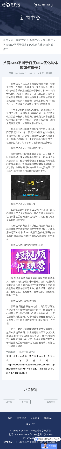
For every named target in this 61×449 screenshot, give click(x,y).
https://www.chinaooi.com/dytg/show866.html (29, 364)
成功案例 (35, 418)
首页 (10, 418)
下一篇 (24, 402)
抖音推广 (48, 40)
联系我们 (30, 424)
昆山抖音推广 (22, 442)
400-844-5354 (44, 5)
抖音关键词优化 (27, 352)
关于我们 (21, 418)
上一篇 (9, 402)
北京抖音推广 (36, 442)
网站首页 (21, 40)
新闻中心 (34, 40)
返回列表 (51, 402)
